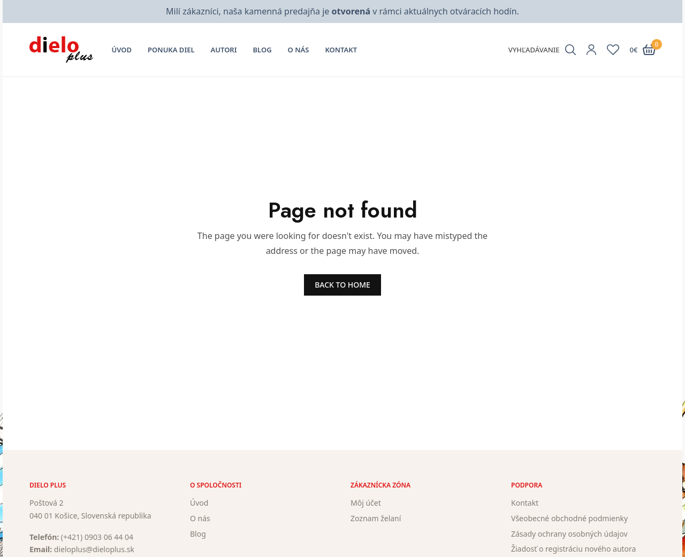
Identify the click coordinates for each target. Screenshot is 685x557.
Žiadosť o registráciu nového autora (573, 549)
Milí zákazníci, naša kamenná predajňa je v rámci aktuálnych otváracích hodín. (342, 11)
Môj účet (366, 503)
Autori (224, 50)
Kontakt (341, 50)
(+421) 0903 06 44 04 (97, 537)
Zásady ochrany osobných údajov (569, 534)
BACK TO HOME (342, 285)
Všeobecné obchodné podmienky (569, 518)
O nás (298, 50)
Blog (262, 50)
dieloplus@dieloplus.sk (94, 549)
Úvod (122, 50)
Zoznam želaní (376, 518)
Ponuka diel (171, 50)
